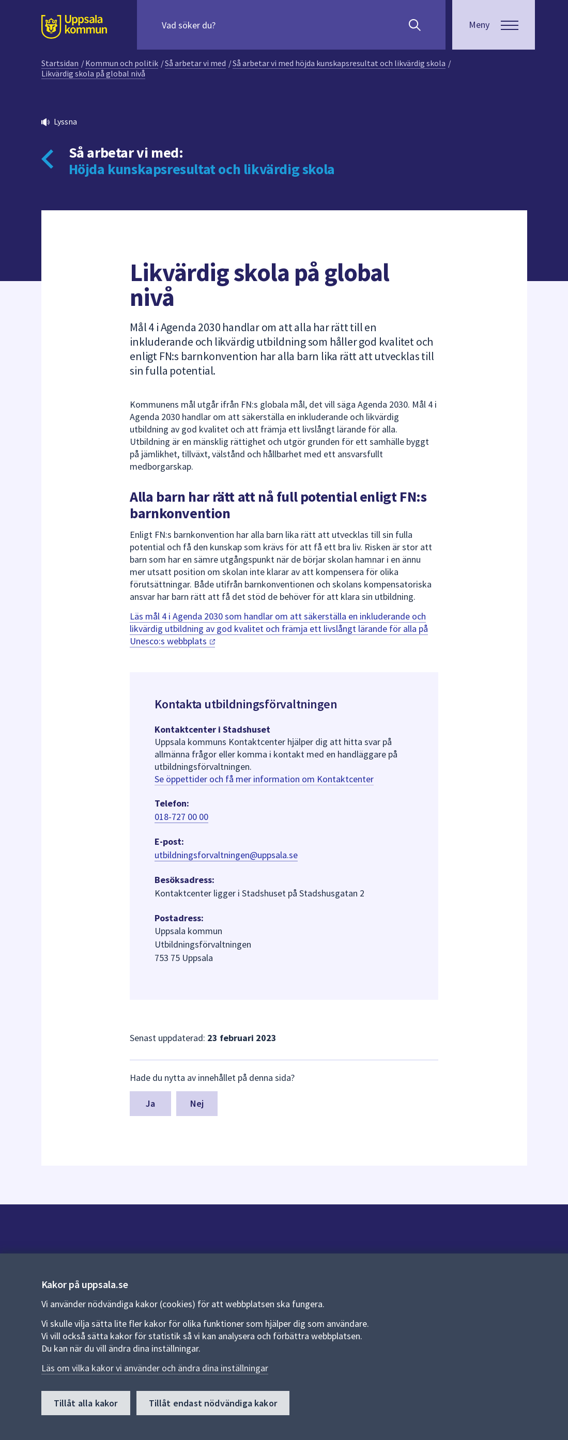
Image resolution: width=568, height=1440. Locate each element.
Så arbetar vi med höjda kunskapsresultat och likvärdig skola (339, 63)
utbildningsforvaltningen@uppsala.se (226, 855)
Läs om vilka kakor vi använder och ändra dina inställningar (154, 1368)
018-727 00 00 (181, 817)
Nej (197, 1103)
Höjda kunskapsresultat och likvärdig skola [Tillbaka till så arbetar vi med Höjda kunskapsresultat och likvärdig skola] (202, 169)
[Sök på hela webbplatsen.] (228, 25)
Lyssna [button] (65, 121)
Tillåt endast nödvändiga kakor (213, 1403)
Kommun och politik (121, 63)
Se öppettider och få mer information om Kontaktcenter (264, 779)
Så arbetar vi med (195, 63)
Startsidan (60, 63)
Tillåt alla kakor (86, 1403)
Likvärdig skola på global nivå (93, 73)
